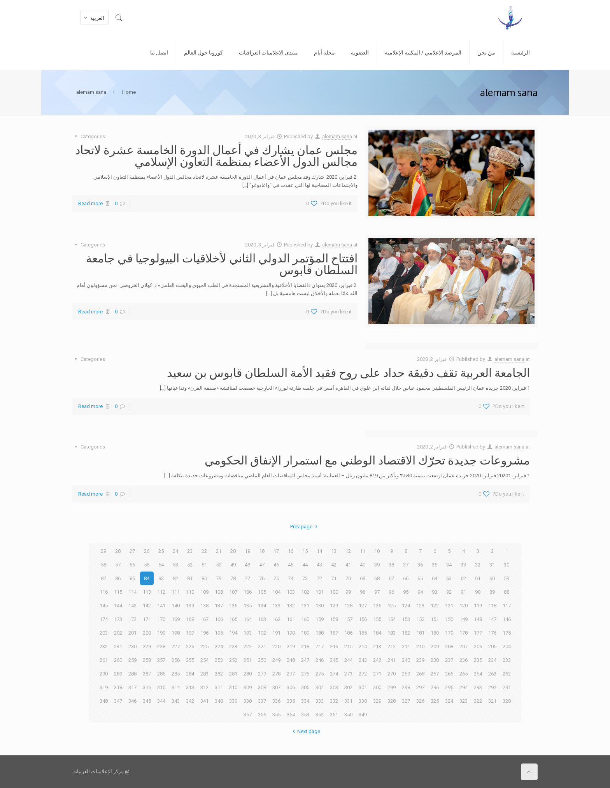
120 (463, 606)
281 (233, 674)
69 (362, 578)
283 (204, 674)
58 (103, 565)
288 (132, 674)
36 (420, 565)
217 (320, 646)
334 (305, 701)
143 (132, 606)
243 (363, 660)
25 (161, 551)
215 (348, 646)
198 (176, 633)
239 (420, 660)
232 (104, 646)
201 (132, 633)
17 (276, 551)
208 (449, 646)
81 (190, 578)
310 (233, 687)
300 (377, 687)
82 (175, 578)
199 (161, 633)
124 (406, 606)
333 (320, 701)
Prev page (304, 526)
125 (391, 606)
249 (276, 660)
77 (247, 578)
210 (420, 646)
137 (219, 606)
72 (319, 578)
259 (132, 660)
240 (406, 660)
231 (118, 646)
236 (463, 660)
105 (262, 592)
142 (147, 606)
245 (334, 660)
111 (176, 592)
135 (248, 606)
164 (248, 619)
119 (478, 606)
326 (420, 701)
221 (262, 646)
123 (420, 606)
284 (190, 674)
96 (391, 592)
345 (147, 701)
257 (161, 660)
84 (146, 578)
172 (132, 619)
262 (507, 674)
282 (219, 674)
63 (449, 578)
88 (506, 592)
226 (190, 646)
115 (118, 592)
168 (190, 619)
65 (420, 578)
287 (147, 674)
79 (218, 578)
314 (176, 687)
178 (463, 633)
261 (104, 660)
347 (118, 701)
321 (492, 701)
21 (218, 551)
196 (204, 633)
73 (305, 578)
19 (247, 551)
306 (291, 687)
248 (291, 660)
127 (363, 606)
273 (348, 674)
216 (334, 646)
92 (449, 592)
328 (391, 701)
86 (118, 578)
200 (147, 633)
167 (204, 619)
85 (132, 578)
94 (420, 592)
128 (348, 606)
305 (305, 687)
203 (104, 633)
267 (435, 674)
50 (218, 565)
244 (348, 660)
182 (406, 633)
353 (305, 715)
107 (233, 592)
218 (305, 646)
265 (463, 674)
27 (132, 551)
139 (190, 606)
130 (320, 606)
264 (478, 674)
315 (161, 687)
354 (291, 715)
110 (190, 592)
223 (233, 646)
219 (291, 646)
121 (449, 606)
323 (463, 701)
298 (406, 687)
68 (377, 578)
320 (507, 701)
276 (305, 674)
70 (348, 578)
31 (492, 565)
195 (219, 633)
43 (319, 565)
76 (262, 578)
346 (132, 701)
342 (190, 701)
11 (362, 551)
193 (248, 633)
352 (320, 715)
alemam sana (337, 136)
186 (348, 633)
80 (204, 578)
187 (334, 633)
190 (291, 633)
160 (305, 619)
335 (291, 701)
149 (463, 619)
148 (478, 619)
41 (348, 565)
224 (219, 646)
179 (449, 633)
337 (262, 701)
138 (204, 606)
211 (406, 646)
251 (248, 660)
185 (363, 633)
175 (507, 633)
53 (175, 565)
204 (507, 646)
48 (247, 565)
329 (377, 701)
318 (118, 687)
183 (391, 633)
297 (420, 687)
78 (233, 578)
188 (320, 633)
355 (276, 715)
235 (478, 660)
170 (161, 619)
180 (435, 633)
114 (132, 592)
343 (176, 701)
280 (248, 674)
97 (377, 592)
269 (406, 674)
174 (104, 619)
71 (334, 578)
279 (262, 674)
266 (449, 674)
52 (190, 565)
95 (405, 592)
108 (219, 592)
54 (161, 565)
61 (477, 578)
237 (449, 660)
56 (132, 565)
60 (492, 578)
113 (147, 592)
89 (492, 592)
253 (219, 660)
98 (362, 592)
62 (463, 578)
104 (276, 592)
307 (276, 687)
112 (161, 592)
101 (320, 592)
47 (262, 565)
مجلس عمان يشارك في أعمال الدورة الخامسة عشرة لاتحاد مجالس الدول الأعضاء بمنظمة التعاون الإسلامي (216, 155)
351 (334, 715)
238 (435, 660)
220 (276, 646)
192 (262, 633)
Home (129, 92)
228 (161, 646)
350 (348, 715)
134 (262, 606)
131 (305, 606)
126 (377, 606)
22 (204, 551)
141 (161, 606)
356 (262, 715)
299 (391, 687)
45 (290, 565)
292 (492, 687)
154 (391, 619)
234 (492, 660)
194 (233, 633)
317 (132, 687)
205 (492, 646)
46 (276, 565)
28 (118, 551)
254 (204, 660)
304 (320, 687)
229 (147, 646)
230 (132, 646)
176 (492, 633)
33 (463, 565)
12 (348, 551)
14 (319, 551)
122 (435, 606)
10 (377, 551)
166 (219, 619)
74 (290, 578)
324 (449, 701)
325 (435, 701)
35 (434, 565)
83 (161, 578)
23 (190, 551)
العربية (93, 18)
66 (405, 578)
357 (248, 715)
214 (363, 646)
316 (147, 687)
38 (391, 565)
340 (219, 701)
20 (233, 551)
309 (248, 687)
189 (305, 633)
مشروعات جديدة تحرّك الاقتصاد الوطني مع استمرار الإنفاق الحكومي (367, 459)
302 (348, 687)
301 (363, 687)
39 (377, 565)
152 (420, 619)
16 (290, 551)
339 (233, 701)
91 (463, 592)
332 (334, 701)
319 (104, 687)
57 (118, 565)
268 (420, 674)
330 (363, 701)
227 (176, 646)
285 (176, 674)
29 (103, 551)
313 (190, 687)
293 (478, 687)
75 (276, 578)
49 (233, 565)
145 (104, 606)
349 (363, 715)
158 (334, 619)
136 (233, 606)
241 (391, 660)
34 (449, 565)
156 (363, 619)
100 (334, 592)
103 (291, 592)
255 (190, 660)
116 (104, 592)
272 (363, 674)
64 (434, 578)
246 (320, 660)
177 (478, 633)
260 (118, 660)
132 (291, 606)
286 (161, 674)
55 (146, 565)
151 (435, 619)
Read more (90, 203)
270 (391, 674)
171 (147, 619)
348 (104, 701)
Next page (305, 731)
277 (291, 674)
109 (204, 592)
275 (320, 674)
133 (276, 606)
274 (334, 674)
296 (435, 687)
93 (434, 592)
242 (377, 660)
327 (406, 701)
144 (118, 606)
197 (190, 633)
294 (463, 687)
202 (118, 633)
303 (334, 687)
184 (377, 633)
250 (262, 660)
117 (507, 606)
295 (449, 687)
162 (276, 619)
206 (478, 646)
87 (103, 578)
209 (435, 646)
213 (377, 646)
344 (161, 701)
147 (492, 619)
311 (219, 687)
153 (406, 619)
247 (305, 660)
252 (233, 660)
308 (262, 687)
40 (362, 565)
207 (463, 646)
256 (176, 660)
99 (348, 592)
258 (147, 660)
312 (204, 687)
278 (276, 674)
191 (276, 633)
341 (204, 701)
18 (262, 551)
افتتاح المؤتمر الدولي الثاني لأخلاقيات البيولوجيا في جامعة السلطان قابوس (222, 263)
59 (506, 578)
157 (348, 619)
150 (449, 619)
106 (248, 592)
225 (204, 646)
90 (477, 592)
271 (377, 674)
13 (334, 551)
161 (291, 619)
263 (492, 674)
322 (478, 701)
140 (176, 606)
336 (276, 701)
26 (146, 551)
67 (391, 578)
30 (506, 565)
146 (507, 619)
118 (492, 606)
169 (176, 619)
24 (175, 551)
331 (348, 701)
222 (248, 646)
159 (320, 619)
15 (305, 551)
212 (391, 646)
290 (104, 674)
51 (204, 565)
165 (233, 619)
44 (305, 565)
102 (305, 592)
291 (507, 687)
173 (118, 619)
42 (334, 565)
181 (420, 633)
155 (377, 619)
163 (262, 619)
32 (477, 565)
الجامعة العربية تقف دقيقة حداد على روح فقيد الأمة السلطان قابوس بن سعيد (348, 372)
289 (118, 674)
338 (248, 701)
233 (507, 660)
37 (405, 565)
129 (334, 606)
